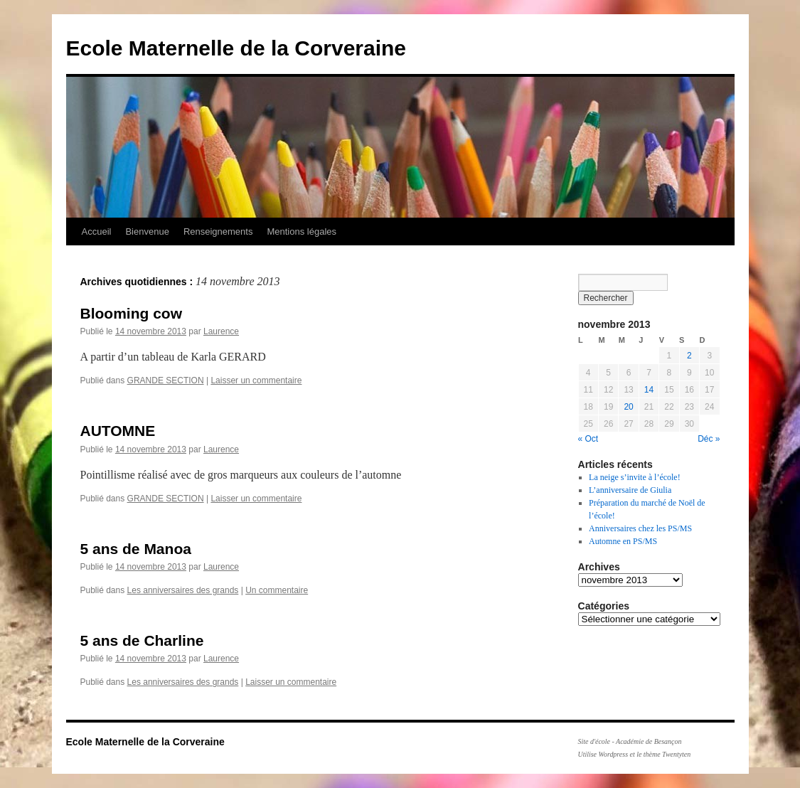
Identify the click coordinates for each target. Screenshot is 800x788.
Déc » (709, 439)
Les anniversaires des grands (183, 590)
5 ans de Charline (142, 640)
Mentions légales (301, 231)
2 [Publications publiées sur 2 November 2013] (689, 356)
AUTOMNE (118, 430)
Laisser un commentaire (256, 380)
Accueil (97, 231)
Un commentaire (276, 590)
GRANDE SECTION (165, 380)
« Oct (588, 439)
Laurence (221, 331)
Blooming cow (131, 313)
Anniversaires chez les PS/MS (640, 528)
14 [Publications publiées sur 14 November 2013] (649, 390)
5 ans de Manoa (135, 549)
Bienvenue (147, 231)
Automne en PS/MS (623, 541)
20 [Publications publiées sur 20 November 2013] (628, 407)
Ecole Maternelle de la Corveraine (236, 48)
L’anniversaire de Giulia (630, 490)
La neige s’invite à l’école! (635, 477)
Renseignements (218, 231)
